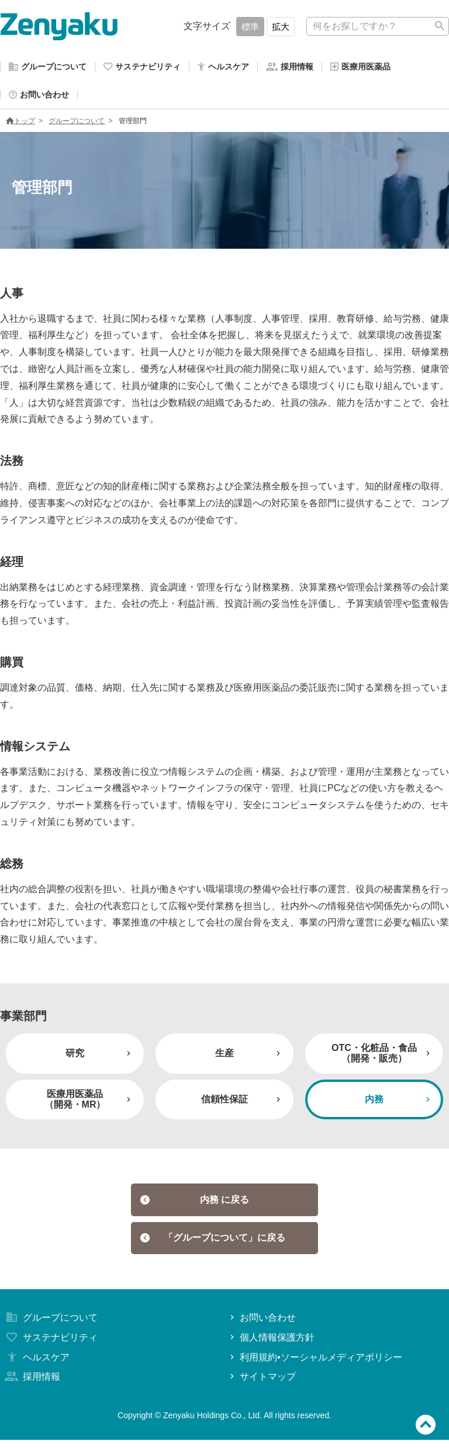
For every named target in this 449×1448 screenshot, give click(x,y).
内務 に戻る (195, 1205)
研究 (99, 1058)
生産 (249, 1058)
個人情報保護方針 (271, 1345)
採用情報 (31, 1385)
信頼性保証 (242, 1104)
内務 (399, 1104)
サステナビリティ (50, 1345)
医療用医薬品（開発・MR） (88, 1104)
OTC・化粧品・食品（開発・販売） (381, 1057)
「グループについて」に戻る (213, 1245)
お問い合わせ (261, 1326)
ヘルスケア (36, 1365)
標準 (250, 27)
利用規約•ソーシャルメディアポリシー (314, 1365)
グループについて (77, 125)
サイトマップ (261, 1385)
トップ (20, 125)
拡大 (280, 27)
